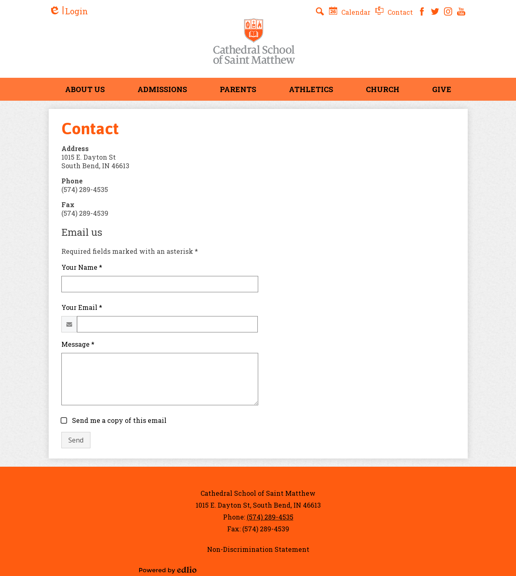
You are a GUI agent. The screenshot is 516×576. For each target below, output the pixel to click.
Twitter (435, 11)
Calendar (349, 12)
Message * (78, 344)
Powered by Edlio (167, 570)
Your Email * (81, 307)
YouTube (461, 11)
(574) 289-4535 (270, 517)
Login (68, 11)
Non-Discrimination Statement (258, 549)
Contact (394, 12)
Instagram (448, 11)
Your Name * (81, 267)
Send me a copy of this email (118, 420)
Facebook (422, 11)
